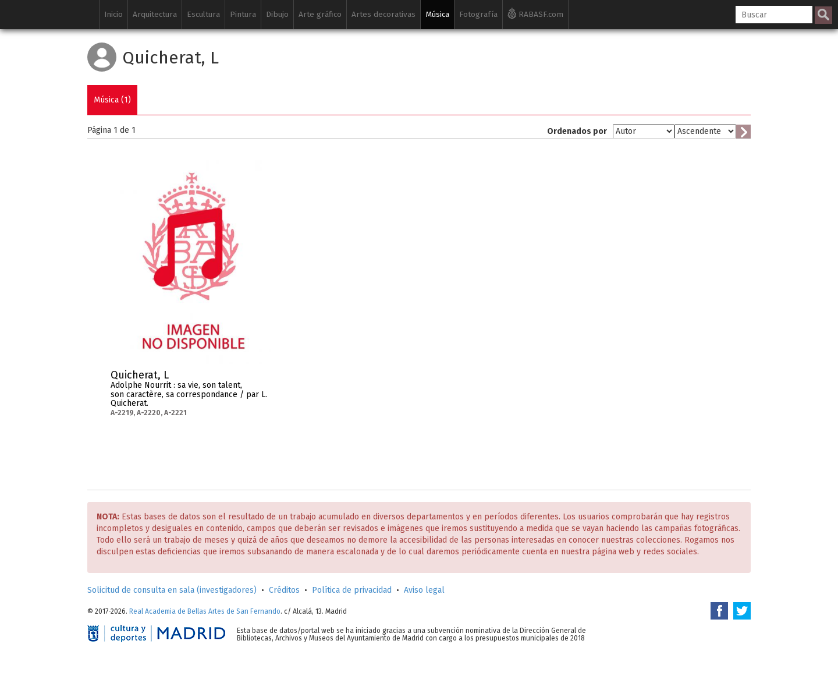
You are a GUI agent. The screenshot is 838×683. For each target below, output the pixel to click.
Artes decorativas (383, 14)
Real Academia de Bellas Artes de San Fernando (204, 611)
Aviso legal (424, 590)
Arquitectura (155, 14)
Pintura (243, 14)
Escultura (203, 14)
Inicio (113, 14)
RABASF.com (535, 13)
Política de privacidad (352, 590)
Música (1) (112, 100)
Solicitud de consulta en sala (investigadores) (172, 590)
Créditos (284, 590)
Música (437, 14)
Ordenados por (577, 131)
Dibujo (277, 14)
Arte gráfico (320, 14)
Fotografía (478, 14)
